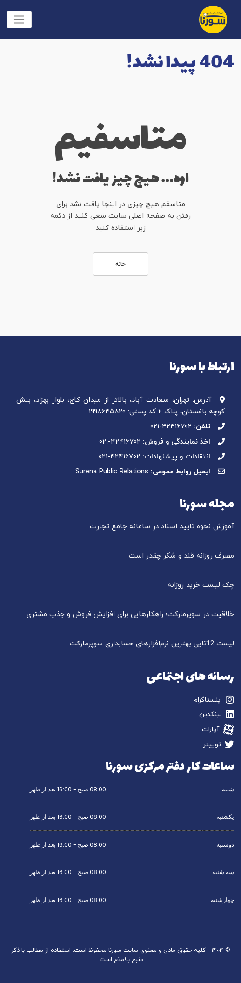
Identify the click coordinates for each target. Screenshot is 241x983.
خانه (120, 264)
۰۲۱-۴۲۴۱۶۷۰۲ (171, 427)
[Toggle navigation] (19, 19)
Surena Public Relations (111, 472)
